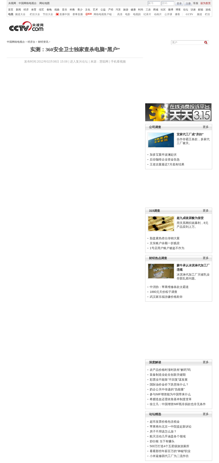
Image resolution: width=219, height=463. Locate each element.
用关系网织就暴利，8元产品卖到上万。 (192, 224)
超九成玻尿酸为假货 (190, 218)
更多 (206, 127)
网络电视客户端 (103, 14)
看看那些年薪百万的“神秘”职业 (170, 451)
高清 (119, 14)
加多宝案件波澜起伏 (163, 154)
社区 (163, 9)
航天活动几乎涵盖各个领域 (168, 436)
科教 (72, 9)
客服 (195, 3)
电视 (10, 14)
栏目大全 (35, 14)
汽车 (118, 9)
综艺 (41, 9)
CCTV (189, 14)
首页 (10, 9)
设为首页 (205, 3)
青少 (80, 9)
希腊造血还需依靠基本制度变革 (171, 399)
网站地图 (44, 3)
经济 (26, 9)
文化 (87, 9)
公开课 (168, 14)
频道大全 (20, 14)
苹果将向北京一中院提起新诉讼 (171, 426)
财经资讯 (43, 41)
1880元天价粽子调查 (163, 292)
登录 (179, 3)
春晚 (49, 9)
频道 (199, 14)
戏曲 (56, 9)
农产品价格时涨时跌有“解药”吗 (170, 369)
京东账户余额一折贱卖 (165, 243)
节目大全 (48, 14)
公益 (103, 9)
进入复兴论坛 (79, 61)
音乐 (64, 9)
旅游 (125, 9)
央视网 (12, 3)
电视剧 (137, 14)
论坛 (185, 9)
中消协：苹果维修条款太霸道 (169, 287)
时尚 (140, 9)
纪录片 (147, 14)
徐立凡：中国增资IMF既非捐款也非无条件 (178, 404)
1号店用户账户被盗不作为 (167, 248)
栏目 (207, 14)
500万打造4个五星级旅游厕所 (169, 446)
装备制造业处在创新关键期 (168, 374)
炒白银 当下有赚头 (162, 441)
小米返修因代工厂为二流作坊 (169, 456)
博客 (178, 9)
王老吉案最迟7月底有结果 (167, 164)
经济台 (31, 41)
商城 (155, 9)
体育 (33, 9)
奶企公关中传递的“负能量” (167, 389)
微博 (170, 9)
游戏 (208, 9)
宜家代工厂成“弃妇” (190, 134)
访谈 (193, 9)
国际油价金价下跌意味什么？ (169, 384)
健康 (133, 9)
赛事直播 (78, 14)
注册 (188, 3)
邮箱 (200, 9)
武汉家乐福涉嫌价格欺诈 (166, 296)
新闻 (18, 9)
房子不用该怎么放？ (163, 431)
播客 (177, 14)
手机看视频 (118, 61)
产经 (110, 9)
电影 (127, 14)
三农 (148, 9)
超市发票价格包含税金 (165, 421)
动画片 (158, 14)
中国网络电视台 (28, 3)
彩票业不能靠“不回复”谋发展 (169, 379)
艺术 (95, 9)
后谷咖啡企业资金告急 (165, 159)
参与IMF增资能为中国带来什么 (170, 394)
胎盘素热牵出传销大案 (165, 238)
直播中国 (64, 14)
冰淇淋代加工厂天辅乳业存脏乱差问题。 (193, 276)
